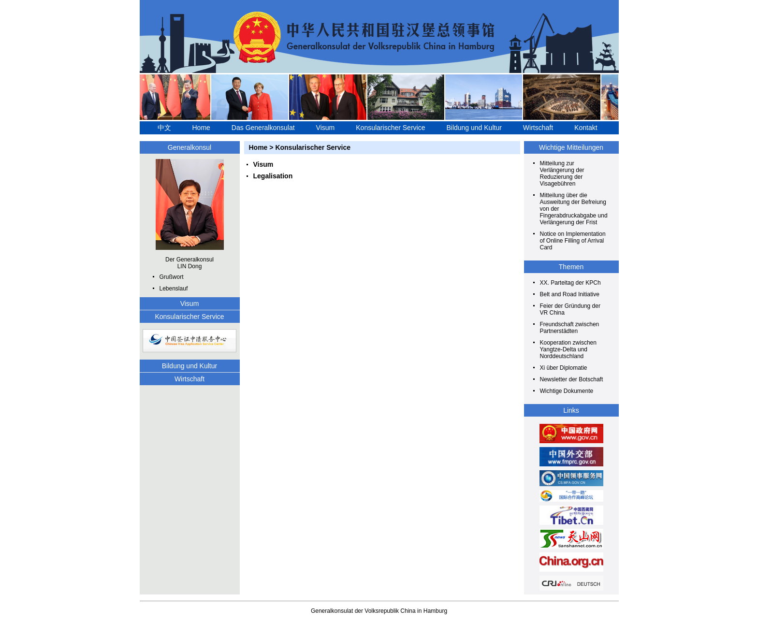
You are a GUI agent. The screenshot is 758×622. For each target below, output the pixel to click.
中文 (164, 127)
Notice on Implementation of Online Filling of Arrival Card (573, 241)
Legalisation (273, 176)
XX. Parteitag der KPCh (570, 282)
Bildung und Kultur (473, 127)
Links (571, 410)
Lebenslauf (174, 288)
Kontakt (585, 127)
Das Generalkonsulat (263, 127)
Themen (571, 267)
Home (201, 127)
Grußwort (172, 277)
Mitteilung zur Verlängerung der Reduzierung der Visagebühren (562, 173)
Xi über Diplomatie (563, 367)
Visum (325, 127)
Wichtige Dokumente (567, 391)
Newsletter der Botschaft (571, 379)
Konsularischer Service (390, 127)
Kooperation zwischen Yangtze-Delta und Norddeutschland (568, 349)
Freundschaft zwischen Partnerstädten (569, 327)
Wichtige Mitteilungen (571, 147)
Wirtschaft (538, 127)
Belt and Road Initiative (569, 294)
